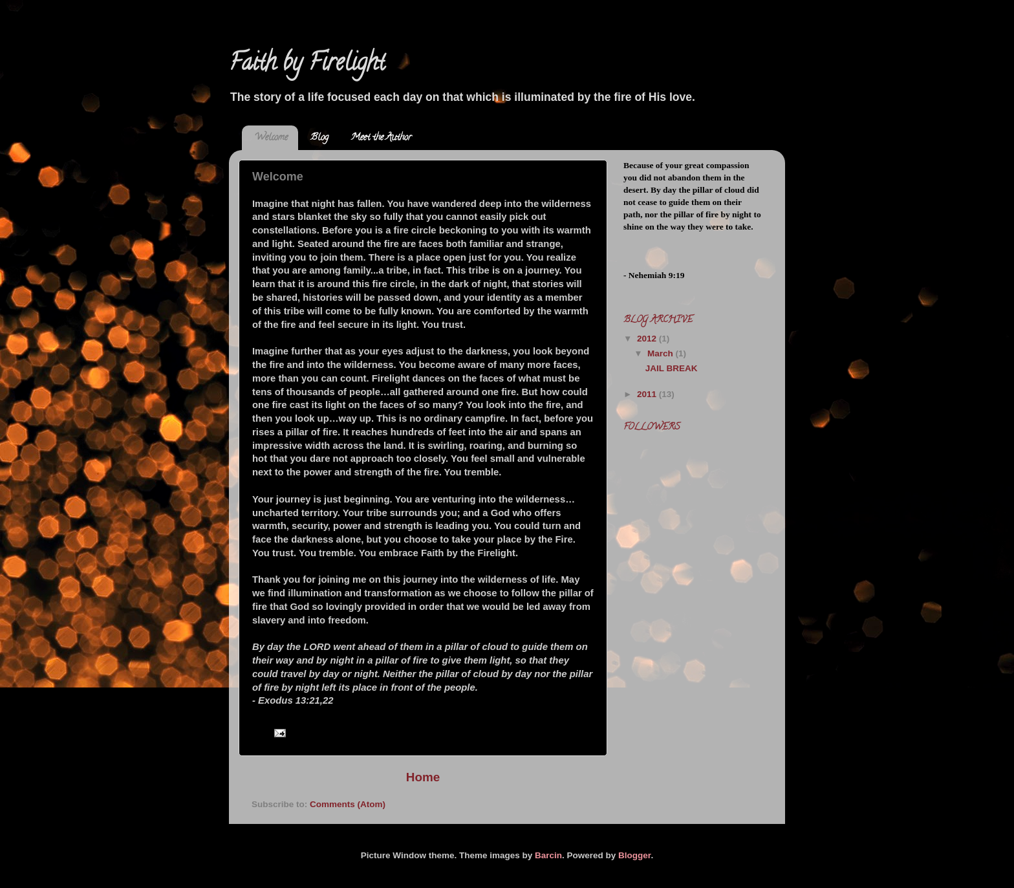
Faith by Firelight (307, 65)
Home (423, 777)
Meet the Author (381, 138)
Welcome (271, 138)
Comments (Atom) (347, 804)
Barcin (548, 855)
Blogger (634, 855)
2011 (648, 394)
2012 (648, 338)
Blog (319, 138)
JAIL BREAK (671, 368)
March (661, 353)
